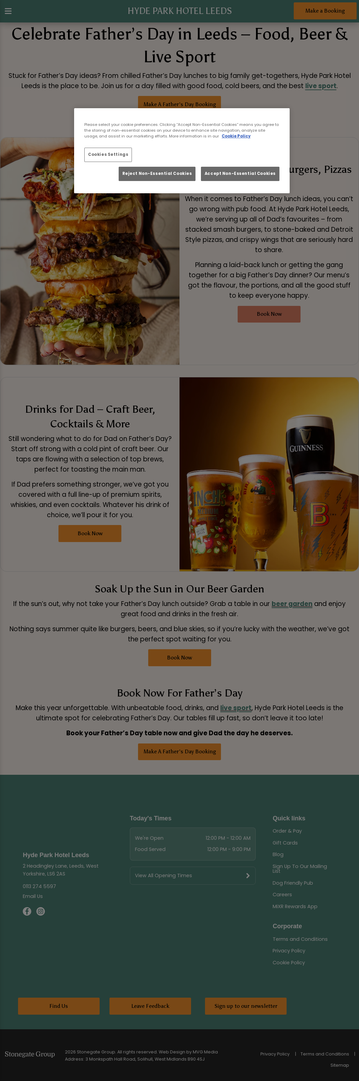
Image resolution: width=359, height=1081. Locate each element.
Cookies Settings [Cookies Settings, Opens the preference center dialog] (108, 154)
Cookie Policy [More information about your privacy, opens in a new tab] (236, 136)
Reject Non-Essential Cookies (157, 173)
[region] (182, 150)
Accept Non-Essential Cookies (240, 173)
